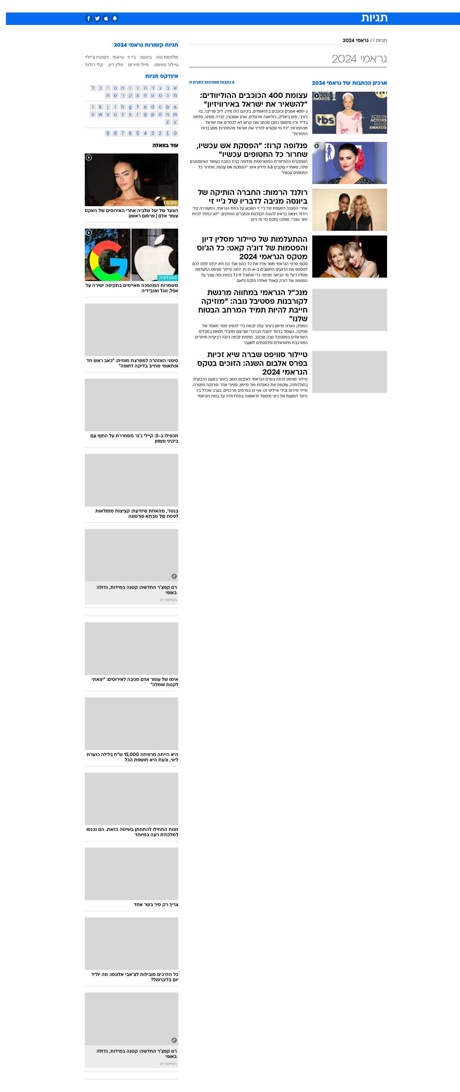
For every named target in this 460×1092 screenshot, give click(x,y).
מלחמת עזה (161, 57)
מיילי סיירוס (132, 64)
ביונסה (140, 57)
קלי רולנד (88, 64)
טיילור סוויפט (160, 64)
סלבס (279, 6)
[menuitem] (336, 6)
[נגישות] (8, 6)
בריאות (226, 6)
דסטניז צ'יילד (91, 57)
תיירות (205, 6)
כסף (262, 6)
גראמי (112, 57)
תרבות (298, 6)
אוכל (245, 6)
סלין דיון (110, 64)
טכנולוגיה (181, 6)
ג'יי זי (126, 57)
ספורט (319, 6)
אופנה (159, 6)
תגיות (375, 40)
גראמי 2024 (349, 40)
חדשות (340, 6)
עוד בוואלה (159, 145)
